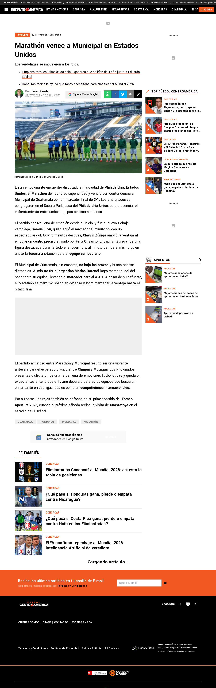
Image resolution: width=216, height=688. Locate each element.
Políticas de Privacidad (65, 648)
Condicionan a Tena (159, 2)
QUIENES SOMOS (29, 622)
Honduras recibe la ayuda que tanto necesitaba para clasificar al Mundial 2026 (78, 84)
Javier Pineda (39, 91)
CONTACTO (61, 622)
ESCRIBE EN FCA (81, 622)
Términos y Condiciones (72, 586)
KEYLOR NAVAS (120, 9)
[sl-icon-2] (188, 604)
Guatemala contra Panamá (102, 2)
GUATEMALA (179, 9)
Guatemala (55, 34)
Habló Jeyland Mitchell (183, 2)
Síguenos (110, 437)
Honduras (42, 34)
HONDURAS (160, 9)
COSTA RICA (141, 9)
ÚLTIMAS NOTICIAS (56, 9)
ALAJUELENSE (98, 9)
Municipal (69, 421)
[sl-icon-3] (196, 604)
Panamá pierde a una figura (132, 2)
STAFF (47, 622)
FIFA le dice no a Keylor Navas (34, 2)
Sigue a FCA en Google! (85, 94)
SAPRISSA (79, 9)
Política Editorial (92, 648)
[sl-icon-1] (180, 604)
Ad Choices (112, 648)
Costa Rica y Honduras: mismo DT (68, 2)
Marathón (91, 421)
